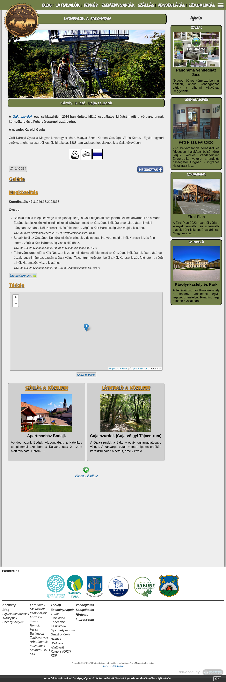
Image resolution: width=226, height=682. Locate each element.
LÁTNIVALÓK (67, 5)
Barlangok (37, 637)
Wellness (57, 647)
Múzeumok (37, 649)
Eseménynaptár (62, 613)
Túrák (55, 617)
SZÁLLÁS (146, 5)
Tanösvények (39, 641)
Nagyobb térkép (86, 434)
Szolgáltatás (85, 613)
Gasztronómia (60, 638)
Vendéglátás (85, 609)
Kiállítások (58, 622)
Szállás (56, 643)
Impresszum (85, 623)
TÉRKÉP (90, 5)
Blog (6, 613)
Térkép (56, 609)
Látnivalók (37, 609)
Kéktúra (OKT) (40, 654)
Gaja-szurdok (22, 116)
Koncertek (58, 626)
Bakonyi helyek (13, 626)
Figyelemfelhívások (16, 617)
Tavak (34, 625)
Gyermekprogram (63, 634)
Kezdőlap (9, 609)
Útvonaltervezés (23, 335)
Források (36, 621)
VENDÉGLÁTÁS (171, 5)
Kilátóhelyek (38, 617)
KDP (33, 658)
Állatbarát (57, 651)
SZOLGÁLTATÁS (201, 5)
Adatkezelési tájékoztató (155, 678)
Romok (35, 629)
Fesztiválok (58, 630)
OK (217, 679)
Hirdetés (82, 618)
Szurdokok (37, 613)
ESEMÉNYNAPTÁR (117, 5)
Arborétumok (39, 645)
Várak (34, 633)
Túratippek (10, 622)
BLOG (47, 5)
